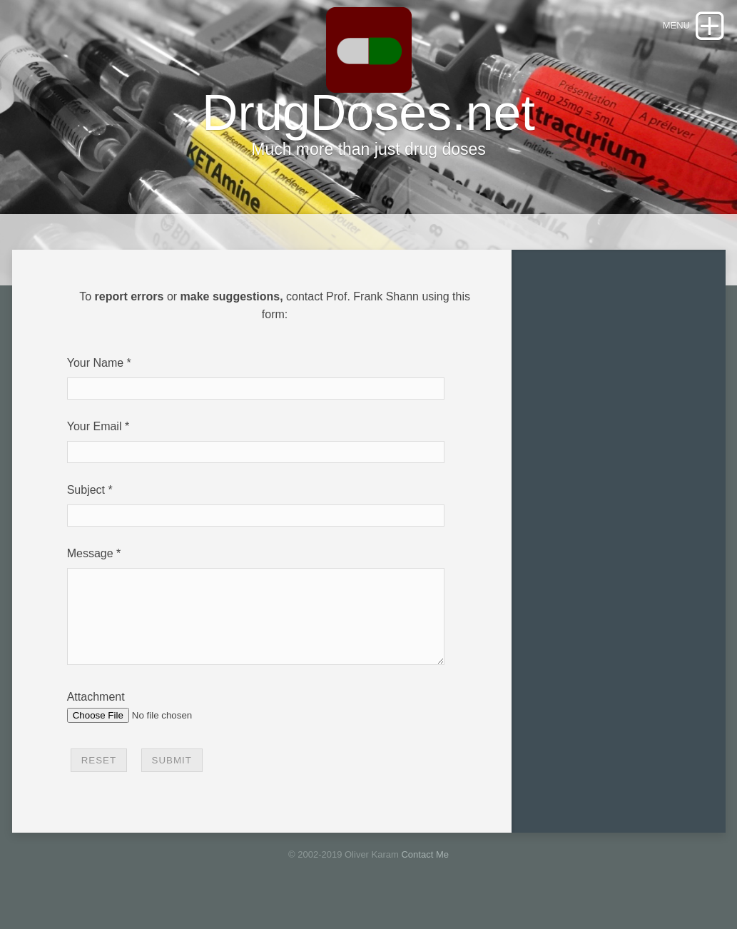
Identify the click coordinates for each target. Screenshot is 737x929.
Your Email (94, 426)
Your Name (95, 363)
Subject (86, 490)
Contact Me (424, 871)
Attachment (96, 714)
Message (90, 553)
